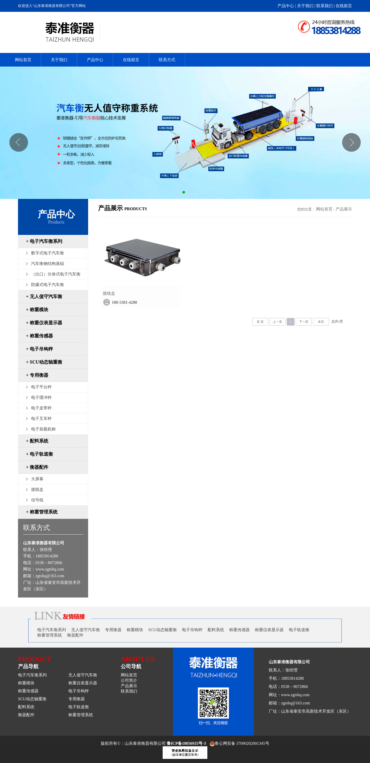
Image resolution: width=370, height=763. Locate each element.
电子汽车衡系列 (51, 630)
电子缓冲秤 (41, 397)
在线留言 (344, 6)
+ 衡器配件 (37, 467)
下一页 (303, 322)
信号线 (37, 500)
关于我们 (59, 60)
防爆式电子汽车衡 (47, 284)
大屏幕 (37, 479)
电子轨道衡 (299, 630)
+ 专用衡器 (37, 375)
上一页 (277, 322)
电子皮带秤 (41, 408)
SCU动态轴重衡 (162, 630)
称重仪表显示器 (269, 630)
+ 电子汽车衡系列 (44, 241)
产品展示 (344, 209)
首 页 (260, 322)
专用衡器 (113, 630)
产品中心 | (287, 6)
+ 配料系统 (37, 441)
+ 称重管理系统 (42, 511)
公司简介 (129, 680)
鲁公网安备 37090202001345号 (239, 743)
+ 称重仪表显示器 (44, 322)
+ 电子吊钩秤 (39, 349)
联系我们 (129, 691)
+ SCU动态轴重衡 (44, 362)
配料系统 (216, 630)
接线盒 (37, 489)
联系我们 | (326, 6)
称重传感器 (239, 630)
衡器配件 (75, 635)
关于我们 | (306, 6)
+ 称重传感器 (39, 335)
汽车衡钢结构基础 (47, 263)
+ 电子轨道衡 (39, 454)
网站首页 (23, 60)
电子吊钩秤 (192, 630)
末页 (321, 322)
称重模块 (135, 630)
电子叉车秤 (41, 418)
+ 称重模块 (37, 309)
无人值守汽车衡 (85, 630)
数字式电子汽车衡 (47, 253)
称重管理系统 (49, 635)
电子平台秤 (41, 387)
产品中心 (95, 60)
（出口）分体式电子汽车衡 (55, 274)
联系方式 (167, 60)
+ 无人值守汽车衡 (44, 296)
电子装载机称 (43, 429)
